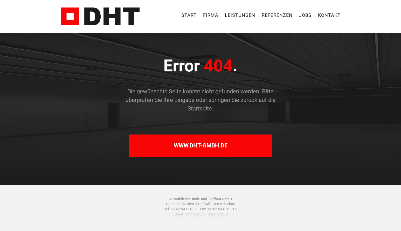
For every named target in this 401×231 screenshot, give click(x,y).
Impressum (195, 214)
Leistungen (240, 15)
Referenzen (277, 15)
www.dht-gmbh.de (200, 145)
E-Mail (177, 214)
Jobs (305, 15)
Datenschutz (218, 214)
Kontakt (329, 15)
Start (189, 15)
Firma (210, 15)
